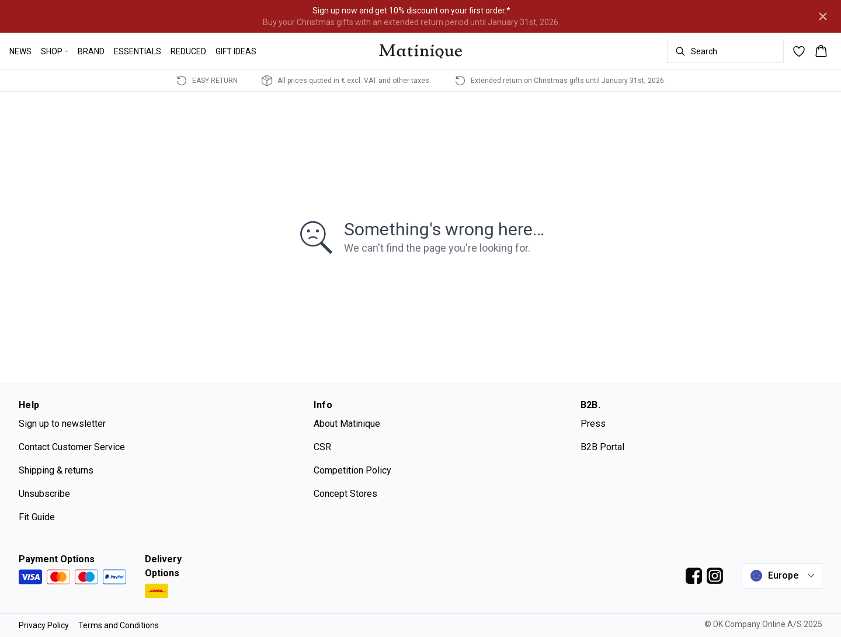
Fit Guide (37, 517)
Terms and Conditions (118, 625)
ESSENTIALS (137, 51)
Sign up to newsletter (62, 423)
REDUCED (188, 51)
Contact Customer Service (72, 446)
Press (593, 423)
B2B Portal (602, 446)
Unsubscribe (44, 493)
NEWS (20, 51)
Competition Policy (352, 470)
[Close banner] (823, 16)
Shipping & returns (56, 470)
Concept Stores (345, 493)
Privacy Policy (44, 625)
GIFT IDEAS (236, 51)
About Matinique (347, 423)
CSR (322, 446)
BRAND (91, 51)
